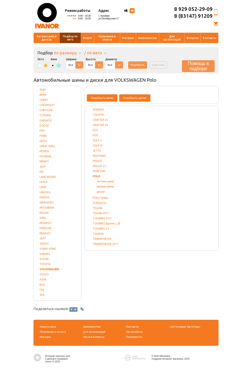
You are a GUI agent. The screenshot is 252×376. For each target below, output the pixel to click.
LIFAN (43, 187)
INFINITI (44, 161)
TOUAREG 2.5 (101, 228)
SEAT (43, 238)
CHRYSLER (46, 110)
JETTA (97, 150)
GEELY (43, 141)
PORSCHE (46, 228)
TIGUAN (97, 208)
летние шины (105, 181)
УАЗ (42, 294)
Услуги (87, 37)
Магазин (128, 37)
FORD (43, 135)
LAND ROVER (48, 176)
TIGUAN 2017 (101, 213)
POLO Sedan (100, 197)
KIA (42, 171)
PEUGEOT (46, 223)
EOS (95, 130)
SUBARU (45, 253)
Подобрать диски (134, 97)
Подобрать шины (102, 97)
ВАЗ (42, 284)
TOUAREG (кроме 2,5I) (106, 223)
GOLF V (97, 140)
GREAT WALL (48, 146)
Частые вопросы (93, 336)
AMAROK (98, 109)
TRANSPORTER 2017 (105, 244)
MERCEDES (47, 202)
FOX (95, 135)
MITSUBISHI (47, 207)
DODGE (44, 125)
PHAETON (99, 171)
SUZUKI (44, 259)
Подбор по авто (70, 38)
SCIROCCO (99, 202)
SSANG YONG (48, 248)
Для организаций (172, 38)
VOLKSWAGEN (49, 269)
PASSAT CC (100, 166)
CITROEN (45, 115)
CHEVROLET (47, 105)
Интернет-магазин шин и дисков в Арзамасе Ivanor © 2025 (51, 359)
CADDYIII (98, 114)
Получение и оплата (107, 38)
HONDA (44, 151)
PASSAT (97, 160)
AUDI (43, 89)
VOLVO (44, 274)
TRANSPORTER (102, 238)
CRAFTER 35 (100, 119)
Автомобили (134, 331)
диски (101, 191)
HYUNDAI (45, 156)
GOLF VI (97, 145)
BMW (43, 94)
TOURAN (98, 233)
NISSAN (44, 212)
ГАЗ (42, 289)
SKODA (44, 243)
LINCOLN (45, 192)
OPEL (43, 217)
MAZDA (44, 197)
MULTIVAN (99, 155)
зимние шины (105, 186)
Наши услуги (48, 326)
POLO (96, 176)
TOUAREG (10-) (102, 218)
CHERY (44, 99)
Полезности (134, 336)
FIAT (42, 130)
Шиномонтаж (147, 37)
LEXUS (44, 182)
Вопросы (193, 37)
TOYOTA (45, 264)
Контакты (209, 37)
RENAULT (45, 233)
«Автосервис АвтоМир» (185, 326)
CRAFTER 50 (100, 125)
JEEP (43, 166)
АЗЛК (43, 279)
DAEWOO (46, 120)
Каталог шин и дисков (47, 38)
